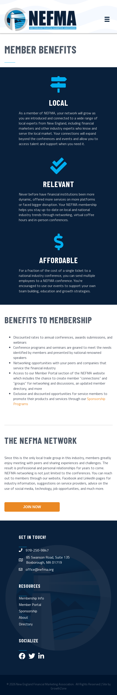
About (23, 617)
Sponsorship (28, 611)
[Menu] (107, 19)
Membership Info (31, 598)
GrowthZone (59, 688)
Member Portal (30, 604)
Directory (26, 624)
